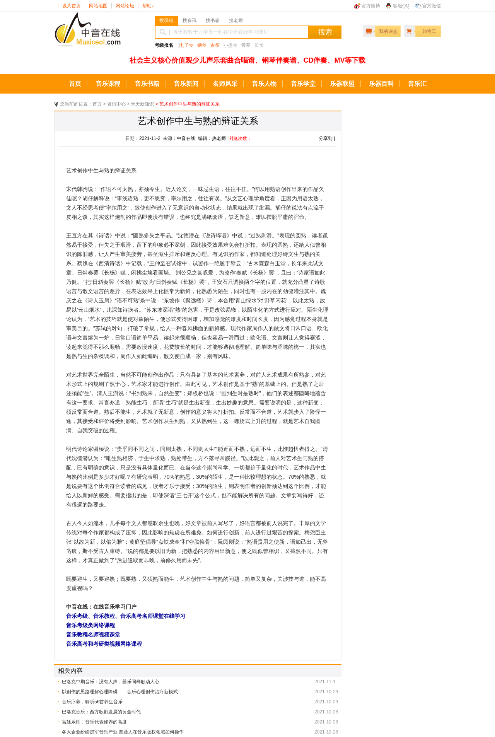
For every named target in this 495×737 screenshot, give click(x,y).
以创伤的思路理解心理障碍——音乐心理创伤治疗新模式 (120, 691)
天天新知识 (142, 104)
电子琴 (186, 45)
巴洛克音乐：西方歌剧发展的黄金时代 (101, 712)
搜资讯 (189, 20)
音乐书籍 (147, 83)
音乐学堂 (303, 83)
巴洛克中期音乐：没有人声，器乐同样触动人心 (110, 681)
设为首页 (71, 6)
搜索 (325, 32)
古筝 (215, 45)
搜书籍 (213, 20)
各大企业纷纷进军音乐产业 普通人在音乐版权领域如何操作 (123, 732)
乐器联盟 (342, 83)
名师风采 (225, 83)
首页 (75, 83)
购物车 (429, 31)
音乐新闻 (186, 83)
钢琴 (202, 45)
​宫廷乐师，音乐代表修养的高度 (94, 722)
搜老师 (236, 20)
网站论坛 (125, 6)
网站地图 (98, 6)
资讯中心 (116, 104)
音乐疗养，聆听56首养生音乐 (92, 702)
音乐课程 (108, 83)
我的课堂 (388, 31)
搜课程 (166, 20)
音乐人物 (264, 83)
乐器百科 (381, 83)
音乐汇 (417, 83)
